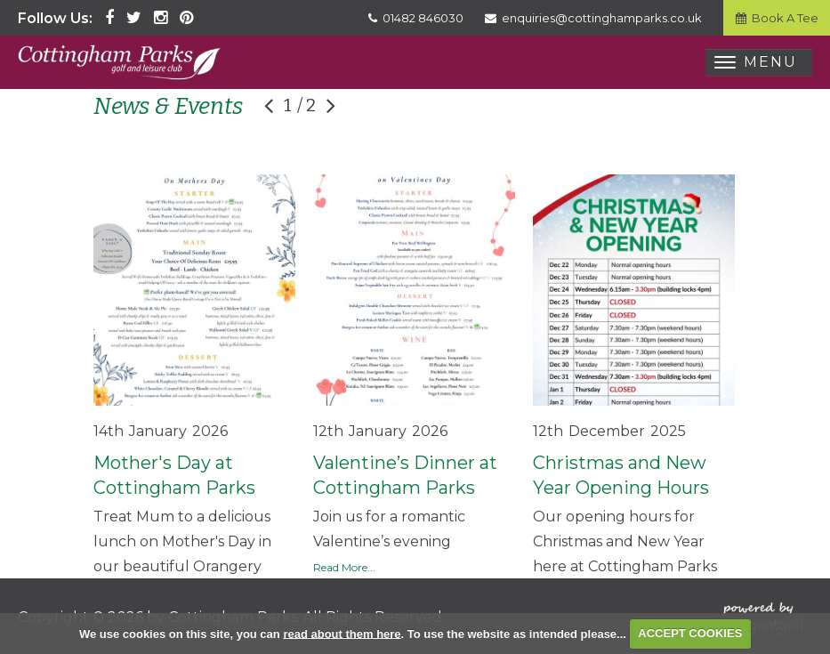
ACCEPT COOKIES (690, 633)
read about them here (341, 633)
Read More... (344, 567)
